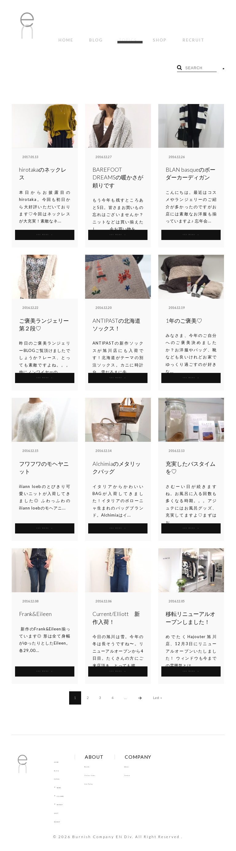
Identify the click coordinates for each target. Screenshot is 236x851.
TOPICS (109, 36)
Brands (102, 759)
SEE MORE (45, 227)
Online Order (108, 767)
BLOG (85, 36)
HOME (62, 36)
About (147, 759)
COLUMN (66, 788)
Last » (158, 690)
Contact (149, 767)
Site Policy (105, 776)
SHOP (134, 36)
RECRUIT (160, 36)
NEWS (63, 779)
